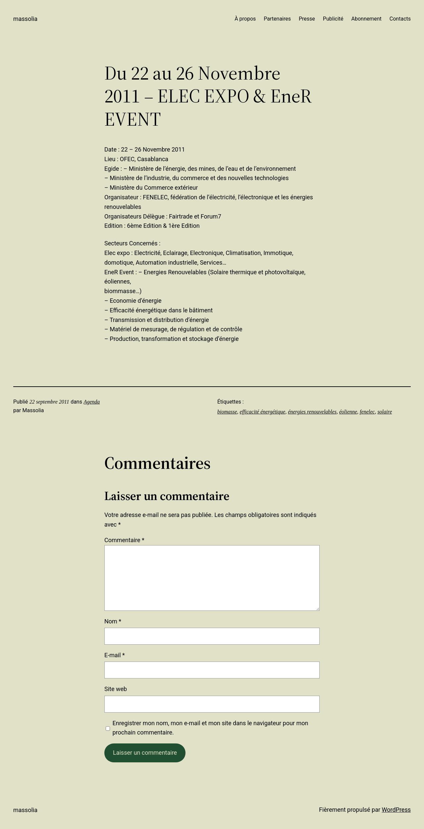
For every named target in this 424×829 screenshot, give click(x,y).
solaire (384, 411)
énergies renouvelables (312, 411)
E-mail (114, 655)
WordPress (396, 809)
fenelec (367, 411)
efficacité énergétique (263, 411)
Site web (115, 688)
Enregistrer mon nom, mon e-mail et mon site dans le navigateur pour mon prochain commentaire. (210, 728)
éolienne (348, 411)
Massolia (25, 18)
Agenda (91, 402)
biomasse (227, 411)
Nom (112, 621)
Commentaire (124, 540)
